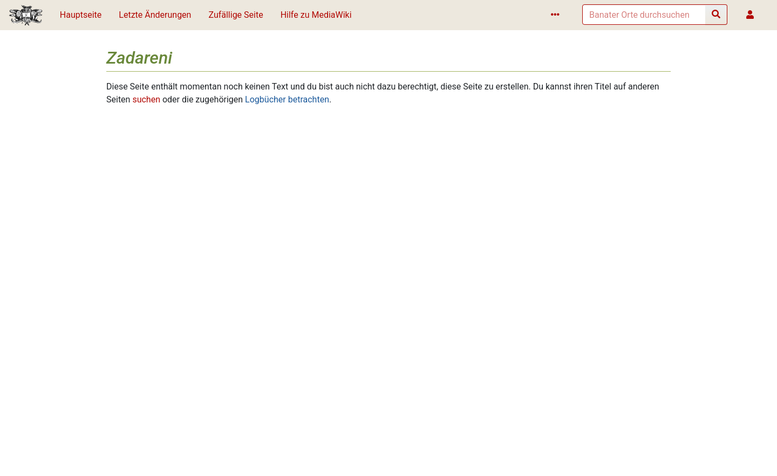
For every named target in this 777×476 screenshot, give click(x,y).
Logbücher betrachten (287, 99)
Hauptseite (81, 15)
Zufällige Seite (235, 15)
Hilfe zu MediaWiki (316, 15)
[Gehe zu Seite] (716, 14)
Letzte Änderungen (155, 15)
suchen (146, 99)
